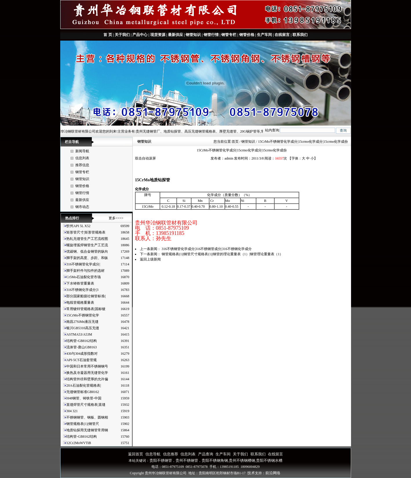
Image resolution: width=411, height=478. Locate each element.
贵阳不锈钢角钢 (215, 460)
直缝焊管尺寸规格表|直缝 (85, 405)
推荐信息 (82, 165)
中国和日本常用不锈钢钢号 (87, 366)
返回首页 (135, 454)
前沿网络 (272, 473)
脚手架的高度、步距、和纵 (87, 258)
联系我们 (299, 34)
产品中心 (139, 34)
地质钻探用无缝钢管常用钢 (87, 430)
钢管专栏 (228, 34)
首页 (235, 142)
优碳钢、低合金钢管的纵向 (87, 251)
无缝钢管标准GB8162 (82, 392)
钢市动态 (82, 207)
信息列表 (82, 158)
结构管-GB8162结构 (81, 341)
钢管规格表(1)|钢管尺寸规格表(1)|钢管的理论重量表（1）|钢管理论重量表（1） (222, 254)
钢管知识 (193, 34)
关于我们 (122, 34)
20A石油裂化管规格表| (83, 385)
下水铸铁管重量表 (80, 283)
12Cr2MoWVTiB (78, 443)
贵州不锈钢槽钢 (242, 460)
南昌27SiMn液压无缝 (82, 322)
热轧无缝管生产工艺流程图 (87, 239)
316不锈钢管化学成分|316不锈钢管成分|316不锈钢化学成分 (207, 249)
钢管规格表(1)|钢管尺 (82, 424)
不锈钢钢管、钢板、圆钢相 (87, 417)
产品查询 (205, 454)
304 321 (72, 411)
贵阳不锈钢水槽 (269, 460)
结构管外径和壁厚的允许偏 (87, 379)
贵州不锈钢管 (187, 460)
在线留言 (282, 34)
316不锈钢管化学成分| (83, 264)
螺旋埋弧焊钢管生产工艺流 (87, 245)
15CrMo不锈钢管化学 (82, 315)
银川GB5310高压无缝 (82, 328)
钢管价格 (246, 34)
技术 (251, 473)
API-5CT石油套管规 (81, 360)
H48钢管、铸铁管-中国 (83, 398)
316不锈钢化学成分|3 (82, 290)
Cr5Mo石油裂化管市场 (83, 277)
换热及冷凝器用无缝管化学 (87, 373)
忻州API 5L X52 (78, 226)
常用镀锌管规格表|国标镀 (85, 309)
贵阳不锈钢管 (160, 460)
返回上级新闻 (150, 259)
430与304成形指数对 (82, 354)
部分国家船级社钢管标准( (86, 296)
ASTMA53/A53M (79, 334)
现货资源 (157, 34)
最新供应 (175, 34)
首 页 (107, 34)
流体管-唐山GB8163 (81, 347)
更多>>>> (116, 218)
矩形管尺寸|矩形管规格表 (85, 232)
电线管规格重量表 (80, 302)
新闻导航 (82, 151)
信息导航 (152, 454)
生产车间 (264, 34)
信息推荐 (170, 454)
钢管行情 (211, 34)
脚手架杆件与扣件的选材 (85, 271)
